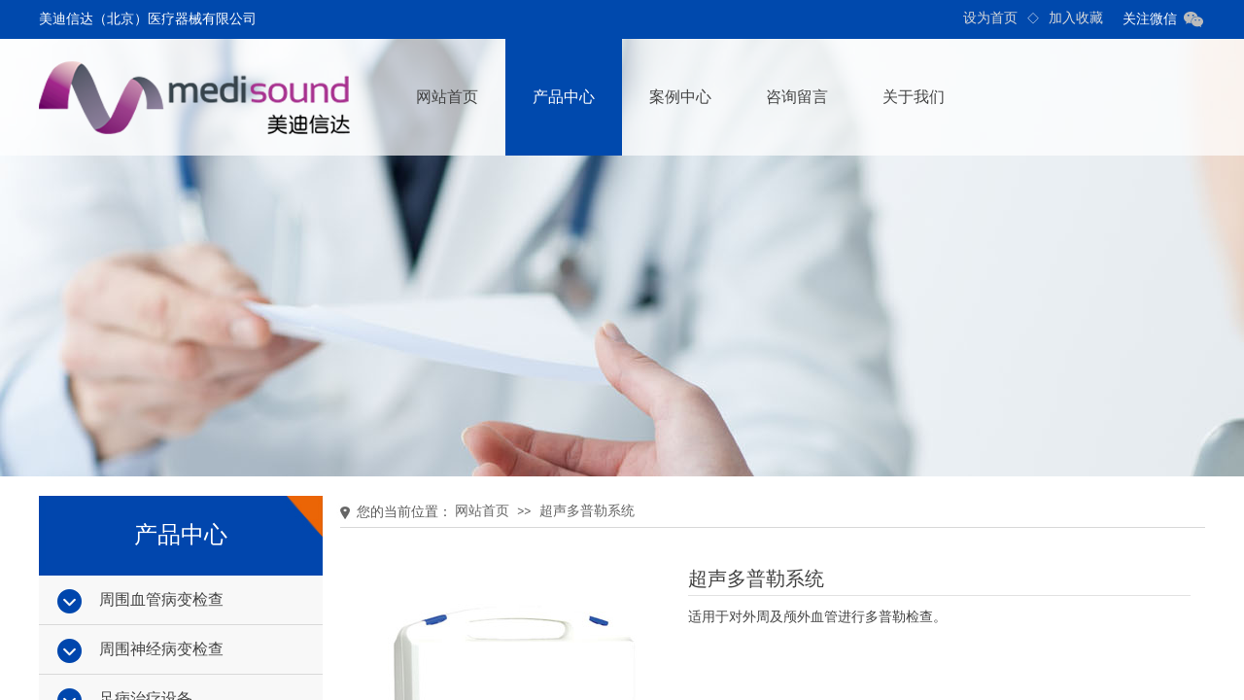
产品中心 (564, 96)
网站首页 (447, 96)
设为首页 (990, 18)
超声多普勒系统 (587, 511)
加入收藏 (1076, 18)
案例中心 (680, 96)
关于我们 (913, 96)
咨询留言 (797, 96)
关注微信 (1150, 19)
